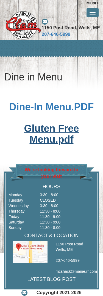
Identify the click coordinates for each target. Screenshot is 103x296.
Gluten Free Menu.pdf (51, 134)
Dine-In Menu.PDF (51, 106)
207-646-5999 (56, 34)
